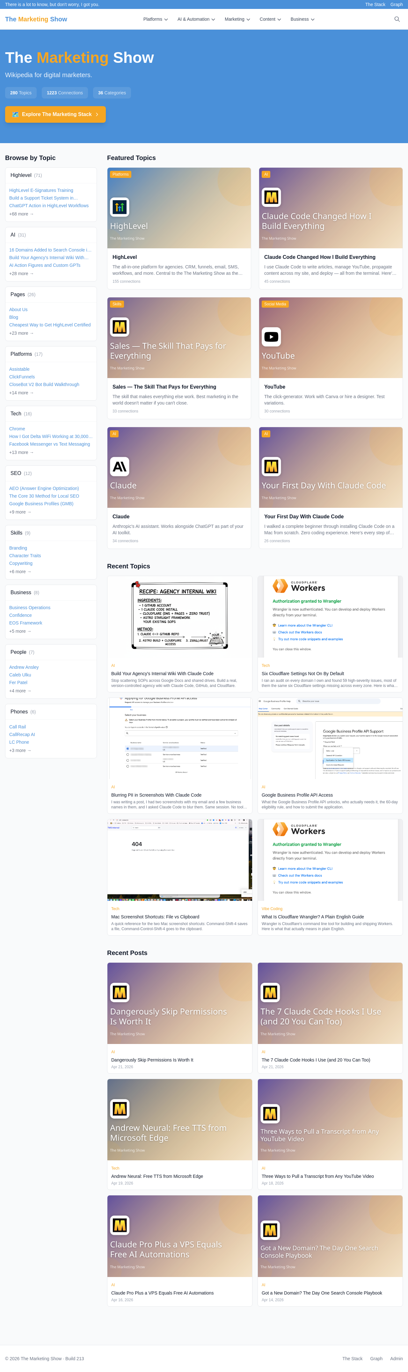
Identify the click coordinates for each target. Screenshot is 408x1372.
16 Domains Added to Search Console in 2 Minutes (49, 250)
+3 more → (20, 750)
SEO (21, 473)
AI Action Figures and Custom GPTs (44, 265)
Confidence (20, 615)
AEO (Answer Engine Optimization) (44, 488)
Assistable (19, 369)
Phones (23, 711)
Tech (21, 413)
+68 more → (21, 213)
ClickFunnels (22, 376)
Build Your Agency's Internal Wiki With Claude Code (46, 258)
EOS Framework (25, 622)
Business (303, 19)
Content (271, 19)
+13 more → (21, 452)
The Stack (375, 4)
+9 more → (20, 511)
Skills (20, 533)
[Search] (397, 19)
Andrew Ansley (24, 667)
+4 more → (20, 690)
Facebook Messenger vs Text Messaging (49, 444)
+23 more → (21, 333)
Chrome (17, 428)
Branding (18, 548)
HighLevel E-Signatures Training (41, 190)
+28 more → (21, 273)
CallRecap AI (22, 734)
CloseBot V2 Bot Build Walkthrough (44, 384)
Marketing (238, 19)
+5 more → (20, 631)
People (22, 652)
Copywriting (21, 563)
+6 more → (20, 571)
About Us (18, 309)
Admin (396, 1358)
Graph (396, 4)
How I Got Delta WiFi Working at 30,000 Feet (48, 437)
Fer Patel (18, 682)
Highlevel (26, 175)
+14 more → (21, 392)
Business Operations (29, 607)
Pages (23, 294)
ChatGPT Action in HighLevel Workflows (49, 205)
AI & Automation (197, 19)
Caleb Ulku (20, 674)
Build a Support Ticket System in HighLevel (41, 198)
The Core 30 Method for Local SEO (44, 496)
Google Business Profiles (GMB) (41, 503)
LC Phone (19, 742)
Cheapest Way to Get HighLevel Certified (50, 324)
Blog (13, 317)
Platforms (156, 19)
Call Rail (17, 726)
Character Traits (25, 555)
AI (18, 234)
